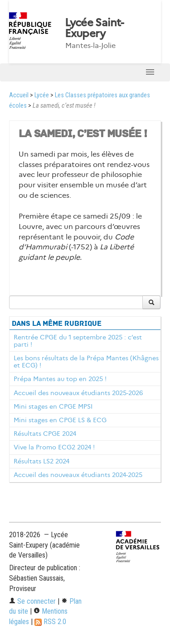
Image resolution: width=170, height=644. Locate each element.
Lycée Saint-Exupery (94, 28)
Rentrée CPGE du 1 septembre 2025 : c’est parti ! (78, 340)
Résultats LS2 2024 (41, 461)
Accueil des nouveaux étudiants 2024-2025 (78, 475)
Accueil (19, 95)
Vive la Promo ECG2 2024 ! (54, 447)
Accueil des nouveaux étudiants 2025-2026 (78, 393)
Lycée (41, 95)
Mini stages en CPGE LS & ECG (60, 420)
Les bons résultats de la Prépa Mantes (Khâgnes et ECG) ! (86, 361)
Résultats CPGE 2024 (45, 433)
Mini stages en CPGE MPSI (53, 406)
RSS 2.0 (50, 621)
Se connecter (32, 601)
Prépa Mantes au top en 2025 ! (60, 379)
